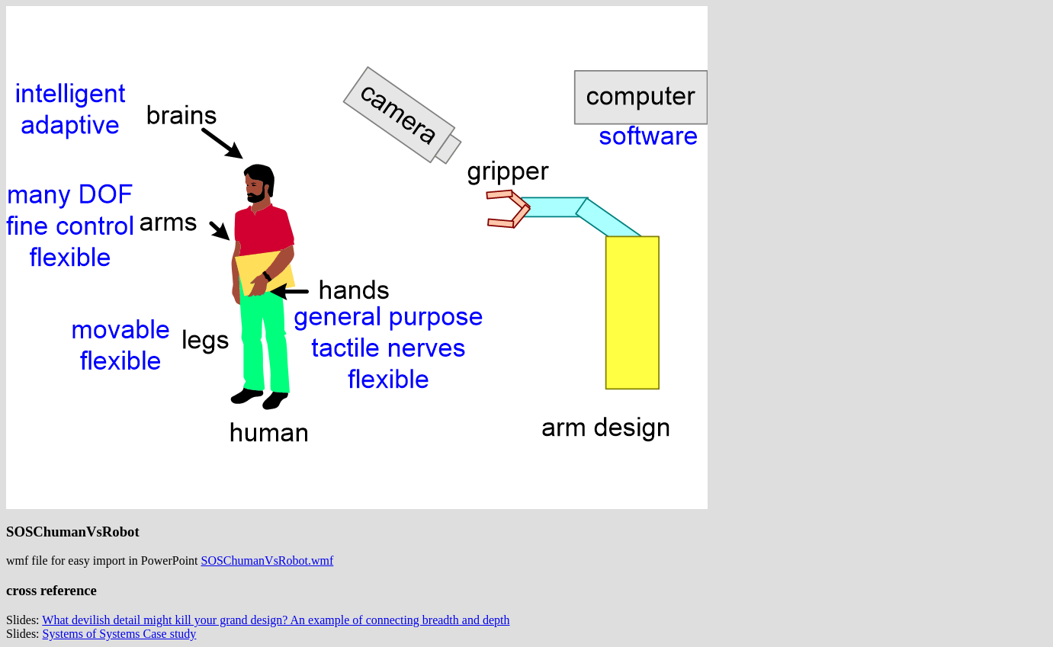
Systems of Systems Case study (120, 633)
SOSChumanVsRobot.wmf (267, 560)
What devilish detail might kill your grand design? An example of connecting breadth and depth (275, 619)
